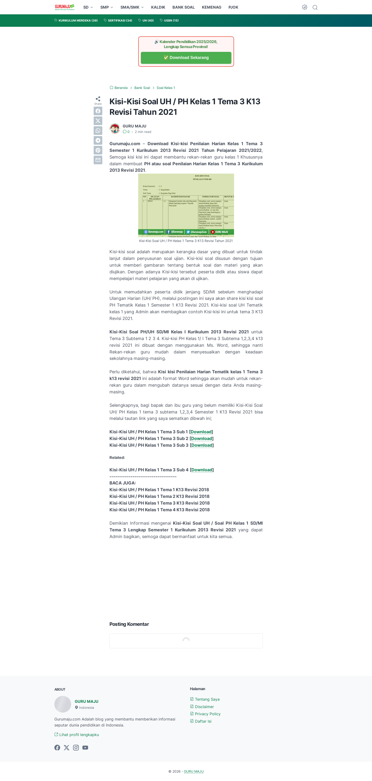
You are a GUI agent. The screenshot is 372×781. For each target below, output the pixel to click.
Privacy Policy (205, 713)
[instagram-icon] (76, 748)
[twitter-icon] (66, 748)
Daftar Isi (201, 721)
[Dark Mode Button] (305, 7)
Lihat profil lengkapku (76, 734)
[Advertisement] (186, 579)
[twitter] (98, 120)
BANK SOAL (183, 7)
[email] (98, 160)
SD (86, 7)
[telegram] (98, 140)
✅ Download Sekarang (186, 57)
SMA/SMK (129, 7)
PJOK (233, 7)
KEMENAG (211, 7)
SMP (104, 7)
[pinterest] (98, 150)
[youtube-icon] (85, 748)
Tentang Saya (205, 699)
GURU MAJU (86, 701)
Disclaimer (202, 706)
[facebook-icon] (57, 748)
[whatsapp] (98, 130)
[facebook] (98, 111)
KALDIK (158, 7)
